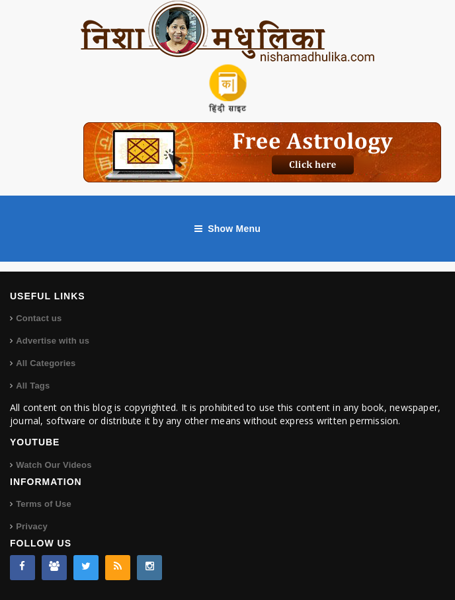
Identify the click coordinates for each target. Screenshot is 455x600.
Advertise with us (52, 341)
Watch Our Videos (53, 465)
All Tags (33, 386)
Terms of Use (43, 504)
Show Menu (227, 229)
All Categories (45, 363)
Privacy (32, 526)
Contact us (39, 318)
